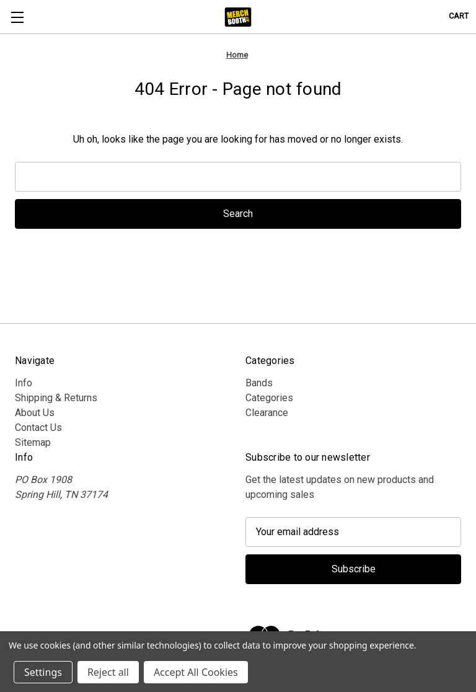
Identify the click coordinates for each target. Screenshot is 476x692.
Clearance (266, 413)
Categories (269, 398)
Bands (259, 383)
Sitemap (33, 442)
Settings (43, 672)
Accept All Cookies (196, 672)
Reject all (108, 672)
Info (23, 383)
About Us (35, 413)
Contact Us (38, 427)
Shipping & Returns (56, 398)
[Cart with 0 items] (458, 16)
